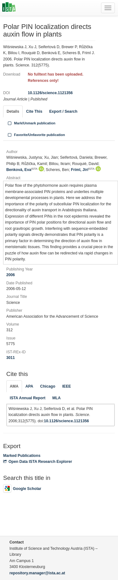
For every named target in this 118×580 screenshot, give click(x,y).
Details (13, 111)
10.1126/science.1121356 (50, 93)
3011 (10, 357)
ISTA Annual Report (27, 398)
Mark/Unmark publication (31, 123)
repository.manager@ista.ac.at (37, 573)
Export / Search (63, 111)
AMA (14, 386)
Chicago (47, 386)
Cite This (34, 111)
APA (29, 386)
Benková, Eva (21, 170)
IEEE (66, 386)
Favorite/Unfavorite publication (36, 135)
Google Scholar (22, 488)
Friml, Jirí (82, 170)
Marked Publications (22, 455)
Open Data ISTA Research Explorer (37, 461)
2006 (10, 275)
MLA (56, 398)
